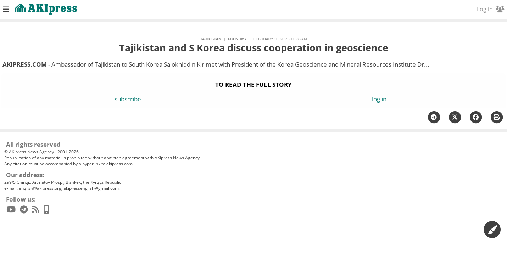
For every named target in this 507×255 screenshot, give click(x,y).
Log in (490, 9)
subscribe (128, 99)
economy (237, 39)
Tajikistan (210, 39)
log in (379, 99)
